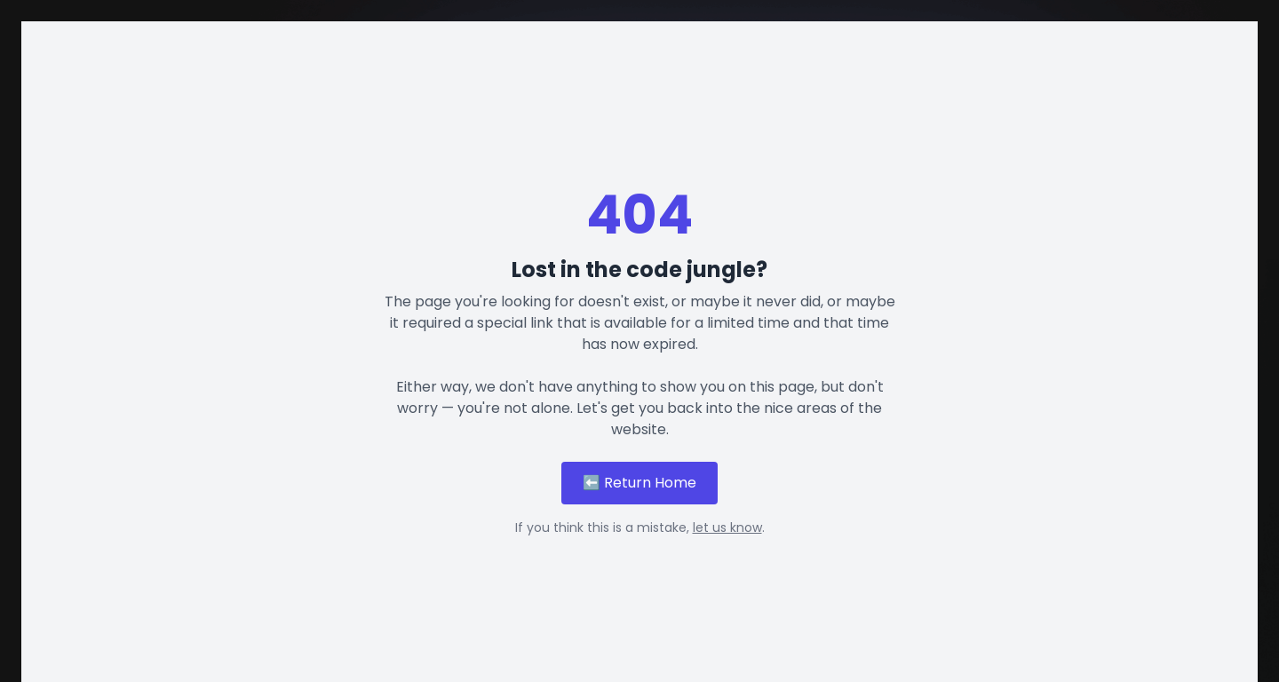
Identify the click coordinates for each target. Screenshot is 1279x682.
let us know (727, 527)
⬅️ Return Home (639, 482)
